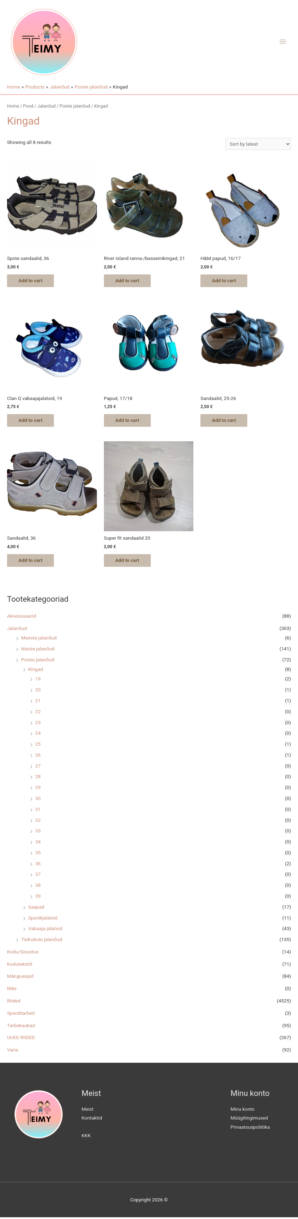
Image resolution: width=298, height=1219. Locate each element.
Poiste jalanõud (37, 661)
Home (13, 106)
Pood (28, 106)
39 (38, 897)
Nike (12, 990)
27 (38, 767)
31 (38, 811)
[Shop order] (258, 144)
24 (38, 735)
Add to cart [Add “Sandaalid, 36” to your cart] (33, 561)
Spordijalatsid (42, 919)
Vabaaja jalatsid (45, 930)
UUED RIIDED (21, 1039)
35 (38, 854)
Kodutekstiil (19, 965)
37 (38, 876)
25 (38, 745)
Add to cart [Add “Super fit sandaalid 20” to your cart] (130, 561)
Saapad (36, 908)
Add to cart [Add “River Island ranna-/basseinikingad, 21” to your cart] (130, 281)
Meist (88, 1111)
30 (38, 800)
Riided (13, 1002)
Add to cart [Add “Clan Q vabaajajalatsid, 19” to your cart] (33, 421)
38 (38, 887)
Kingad (35, 671)
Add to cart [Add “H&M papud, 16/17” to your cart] (226, 281)
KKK (86, 1137)
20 (38, 691)
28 (38, 778)
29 (38, 789)
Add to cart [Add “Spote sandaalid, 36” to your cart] (33, 281)
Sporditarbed (21, 1015)
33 (38, 832)
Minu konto (243, 1111)
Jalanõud (17, 629)
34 (38, 843)
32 (38, 821)
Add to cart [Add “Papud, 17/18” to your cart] (130, 421)
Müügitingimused (249, 1119)
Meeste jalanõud (39, 639)
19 (38, 680)
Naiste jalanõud (38, 650)
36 (38, 865)
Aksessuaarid (21, 617)
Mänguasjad (20, 978)
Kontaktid (92, 1119)
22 (38, 713)
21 (38, 702)
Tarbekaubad (21, 1027)
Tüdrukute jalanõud (41, 941)
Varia (12, 1051)
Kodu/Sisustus (22, 953)
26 (38, 756)
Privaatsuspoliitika (250, 1129)
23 (38, 724)
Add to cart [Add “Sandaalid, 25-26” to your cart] (226, 421)
